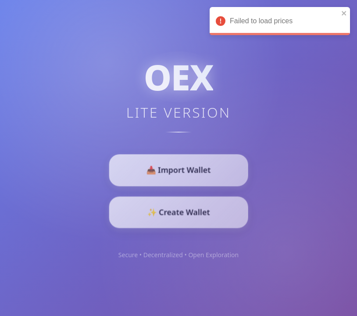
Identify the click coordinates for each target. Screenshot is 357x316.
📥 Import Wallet (178, 170)
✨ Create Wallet (179, 211)
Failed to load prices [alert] (279, 22)
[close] (343, 14)
